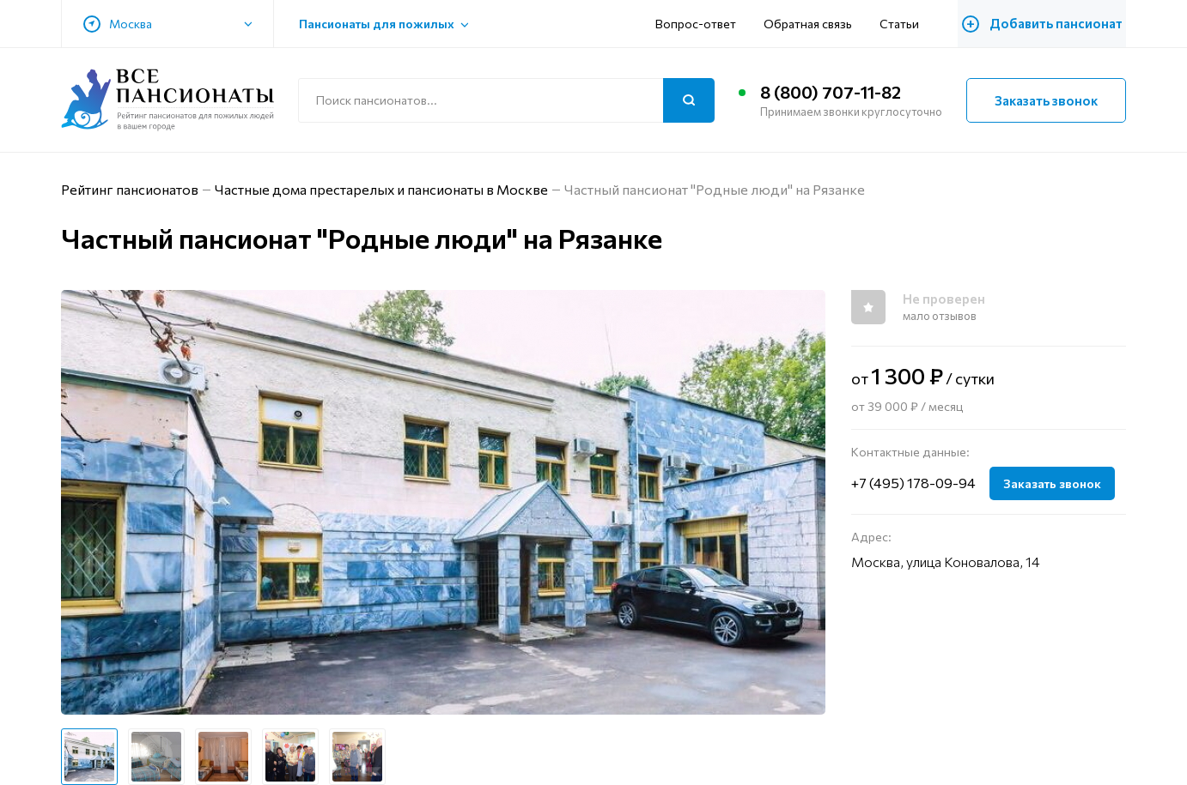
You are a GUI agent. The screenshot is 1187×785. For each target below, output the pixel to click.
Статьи (904, 23)
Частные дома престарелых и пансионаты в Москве (382, 189)
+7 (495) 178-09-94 (913, 482)
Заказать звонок (1046, 100)
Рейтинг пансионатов (129, 189)
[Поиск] (689, 100)
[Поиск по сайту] (506, 100)
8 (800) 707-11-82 (830, 92)
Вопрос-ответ (700, 23)
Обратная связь (813, 23)
